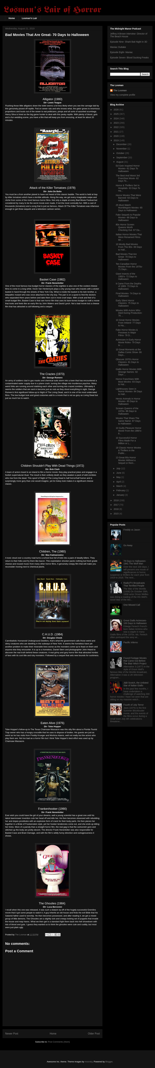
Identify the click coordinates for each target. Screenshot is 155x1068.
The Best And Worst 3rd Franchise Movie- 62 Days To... (128, 178)
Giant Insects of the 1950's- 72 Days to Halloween (126, 276)
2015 (116, 513)
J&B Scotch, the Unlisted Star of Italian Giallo (136, 684)
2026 (116, 109)
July (118, 468)
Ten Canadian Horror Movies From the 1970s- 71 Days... (129, 267)
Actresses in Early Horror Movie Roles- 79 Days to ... (128, 342)
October (120, 153)
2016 (116, 509)
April (118, 481)
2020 (116, 136)
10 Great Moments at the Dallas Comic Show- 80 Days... (129, 352)
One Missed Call (132, 605)
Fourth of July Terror (134, 705)
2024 (116, 118)
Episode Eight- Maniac (121, 52)
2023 (116, 123)
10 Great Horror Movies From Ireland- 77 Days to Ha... (128, 323)
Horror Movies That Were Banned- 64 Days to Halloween (128, 198)
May (118, 477)
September (122, 157)
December (121, 144)
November (121, 148)
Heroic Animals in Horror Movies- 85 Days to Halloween (128, 401)
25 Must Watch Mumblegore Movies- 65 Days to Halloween (129, 208)
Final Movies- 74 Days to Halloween (128, 294)
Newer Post (11, 1033)
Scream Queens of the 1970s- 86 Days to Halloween (127, 411)
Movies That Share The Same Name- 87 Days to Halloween (128, 421)
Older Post (94, 1033)
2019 (116, 140)
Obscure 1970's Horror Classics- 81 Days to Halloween (127, 362)
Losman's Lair (29, 18)
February (121, 490)
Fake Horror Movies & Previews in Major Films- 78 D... (127, 333)
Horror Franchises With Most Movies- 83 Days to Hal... (128, 382)
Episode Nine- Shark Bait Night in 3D (128, 41)
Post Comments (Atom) (59, 1042)
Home (12, 18)
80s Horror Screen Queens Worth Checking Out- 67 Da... (128, 227)
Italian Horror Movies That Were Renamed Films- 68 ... (129, 237)
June (119, 473)
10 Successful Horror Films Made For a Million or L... (126, 441)
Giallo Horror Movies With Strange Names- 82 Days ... (128, 372)
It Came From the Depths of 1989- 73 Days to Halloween (128, 286)
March (119, 486)
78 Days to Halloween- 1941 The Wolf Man (135, 562)
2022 (116, 127)
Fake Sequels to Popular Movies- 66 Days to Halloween (128, 217)
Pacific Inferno (131, 642)
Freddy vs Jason (132, 529)
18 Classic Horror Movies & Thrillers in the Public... (128, 450)
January (120, 495)
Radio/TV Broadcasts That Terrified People (134, 584)
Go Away (128, 545)
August (120, 162)
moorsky (89, 1061)
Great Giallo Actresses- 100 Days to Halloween (135, 622)
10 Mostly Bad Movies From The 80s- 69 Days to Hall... (129, 247)
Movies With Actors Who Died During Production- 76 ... (129, 313)
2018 (116, 500)
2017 (116, 504)
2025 (116, 114)
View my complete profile (122, 95)
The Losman (120, 90)
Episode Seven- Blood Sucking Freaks (129, 57)
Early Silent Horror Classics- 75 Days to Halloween (127, 303)
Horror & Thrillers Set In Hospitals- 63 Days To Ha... (128, 188)
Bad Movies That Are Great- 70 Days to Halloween (126, 257)
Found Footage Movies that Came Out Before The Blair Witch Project (135, 661)
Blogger (109, 1061)
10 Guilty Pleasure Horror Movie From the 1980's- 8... (129, 431)
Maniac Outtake (118, 47)
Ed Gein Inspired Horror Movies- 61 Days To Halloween (128, 168)
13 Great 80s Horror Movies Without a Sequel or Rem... (126, 460)
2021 (116, 131)
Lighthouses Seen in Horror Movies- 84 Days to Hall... (129, 392)
